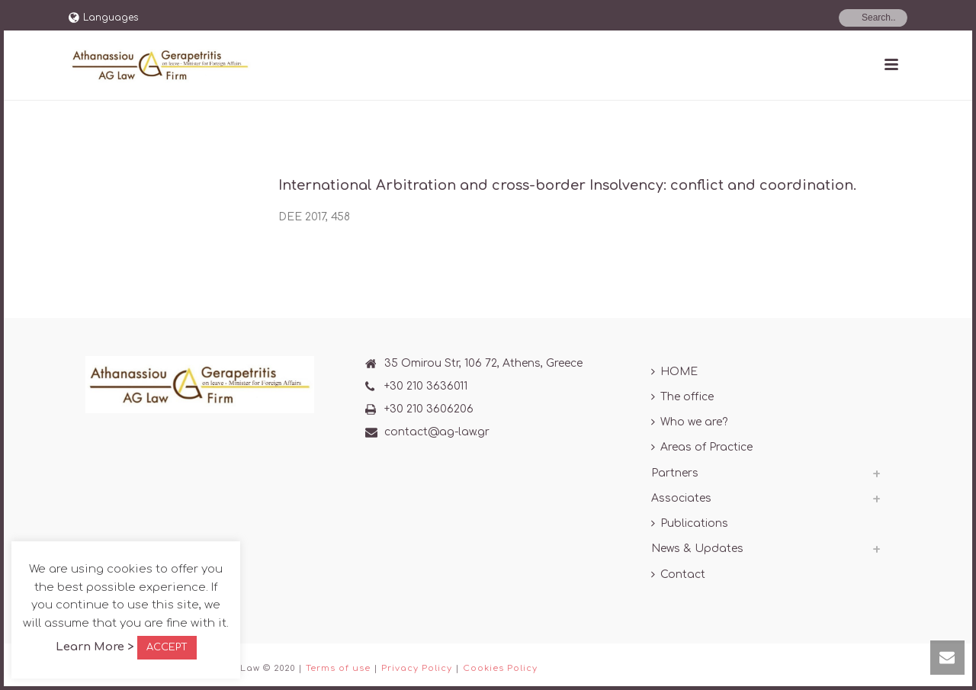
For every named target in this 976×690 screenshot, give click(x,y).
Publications (689, 523)
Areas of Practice (702, 447)
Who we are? (689, 422)
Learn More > (94, 646)
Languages (103, 17)
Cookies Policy (500, 668)
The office (682, 397)
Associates (681, 498)
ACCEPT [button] (167, 647)
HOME (674, 371)
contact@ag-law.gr (437, 432)
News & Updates (697, 548)
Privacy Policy (416, 668)
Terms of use (338, 668)
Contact (678, 574)
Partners (674, 473)
